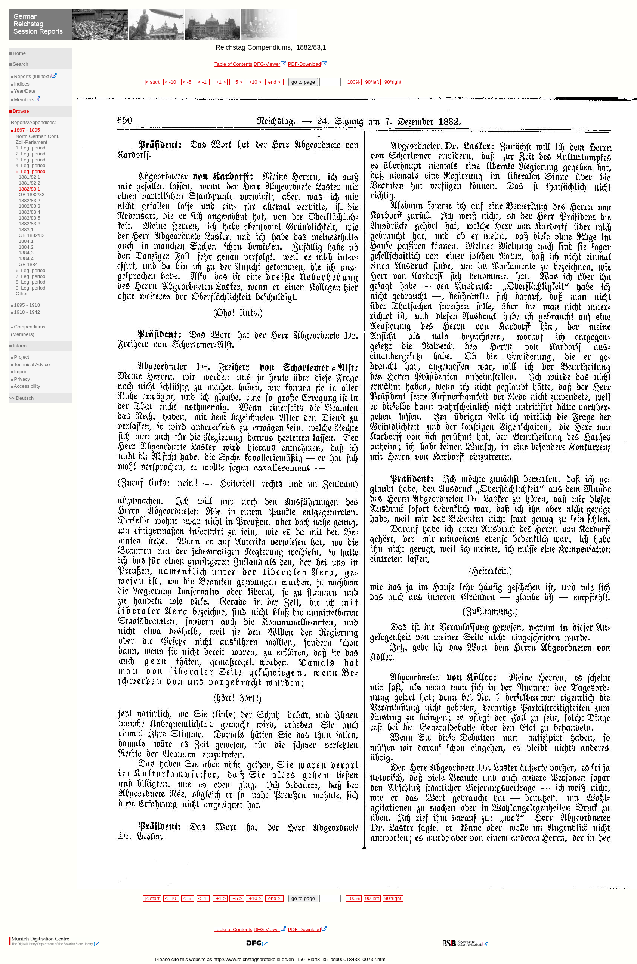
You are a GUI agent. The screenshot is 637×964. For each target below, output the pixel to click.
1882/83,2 (29, 200)
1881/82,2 (29, 183)
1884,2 (26, 247)
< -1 (203, 82)
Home (19, 53)
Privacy (21, 379)
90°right (392, 82)
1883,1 (26, 229)
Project (21, 357)
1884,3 (26, 253)
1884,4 (26, 259)
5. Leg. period (31, 171)
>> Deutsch (21, 398)
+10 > (254, 82)
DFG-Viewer (270, 64)
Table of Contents (233, 64)
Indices (21, 84)
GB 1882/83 (31, 194)
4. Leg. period (31, 165)
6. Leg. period (31, 270)
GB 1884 (28, 264)
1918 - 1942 (26, 312)
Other (22, 293)
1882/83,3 (29, 206)
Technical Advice (31, 364)
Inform (19, 346)
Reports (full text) (35, 76)
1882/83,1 (29, 189)
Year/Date (24, 91)
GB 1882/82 (31, 235)
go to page (303, 82)
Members (27, 99)
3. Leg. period (31, 160)
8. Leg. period (31, 282)
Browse (20, 111)
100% (353, 82)
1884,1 (26, 241)
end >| (274, 82)
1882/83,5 (29, 218)
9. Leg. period (31, 288)
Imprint (21, 371)
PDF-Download (307, 64)
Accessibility (26, 386)
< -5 (188, 82)
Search (20, 64)
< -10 (171, 82)
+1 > (220, 82)
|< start (152, 82)
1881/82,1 (29, 177)
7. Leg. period (31, 276)
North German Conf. (37, 136)
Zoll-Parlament (31, 142)
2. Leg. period (31, 154)
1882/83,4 (29, 212)
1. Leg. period (31, 148)
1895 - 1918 (26, 305)
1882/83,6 (29, 223)
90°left (372, 82)
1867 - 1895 (26, 130)
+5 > (237, 82)
